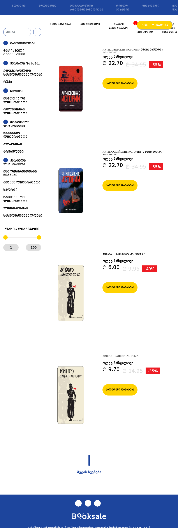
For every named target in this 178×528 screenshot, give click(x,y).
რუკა (7, 82)
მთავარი (19, 5)
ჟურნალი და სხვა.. (25, 63)
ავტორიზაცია (154, 25)
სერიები (16, 91)
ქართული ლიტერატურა (14, 162)
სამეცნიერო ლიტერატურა (15, 199)
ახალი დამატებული (119, 26)
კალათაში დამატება (120, 83)
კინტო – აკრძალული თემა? (123, 253)
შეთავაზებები (61, 24)
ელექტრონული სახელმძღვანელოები (86, 7)
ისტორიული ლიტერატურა (15, 100)
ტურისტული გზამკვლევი (14, 52)
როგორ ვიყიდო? (122, 7)
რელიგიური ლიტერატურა (15, 111)
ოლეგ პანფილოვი (117, 57)
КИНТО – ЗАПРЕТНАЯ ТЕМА (120, 355)
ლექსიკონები (15, 208)
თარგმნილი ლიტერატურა (16, 124)
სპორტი (10, 190)
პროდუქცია (47, 5)
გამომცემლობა (22, 43)
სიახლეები (150, 5)
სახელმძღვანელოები (22, 215)
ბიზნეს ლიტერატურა (21, 182)
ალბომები (12, 144)
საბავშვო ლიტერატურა (15, 134)
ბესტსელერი (90, 24)
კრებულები (13, 151)
